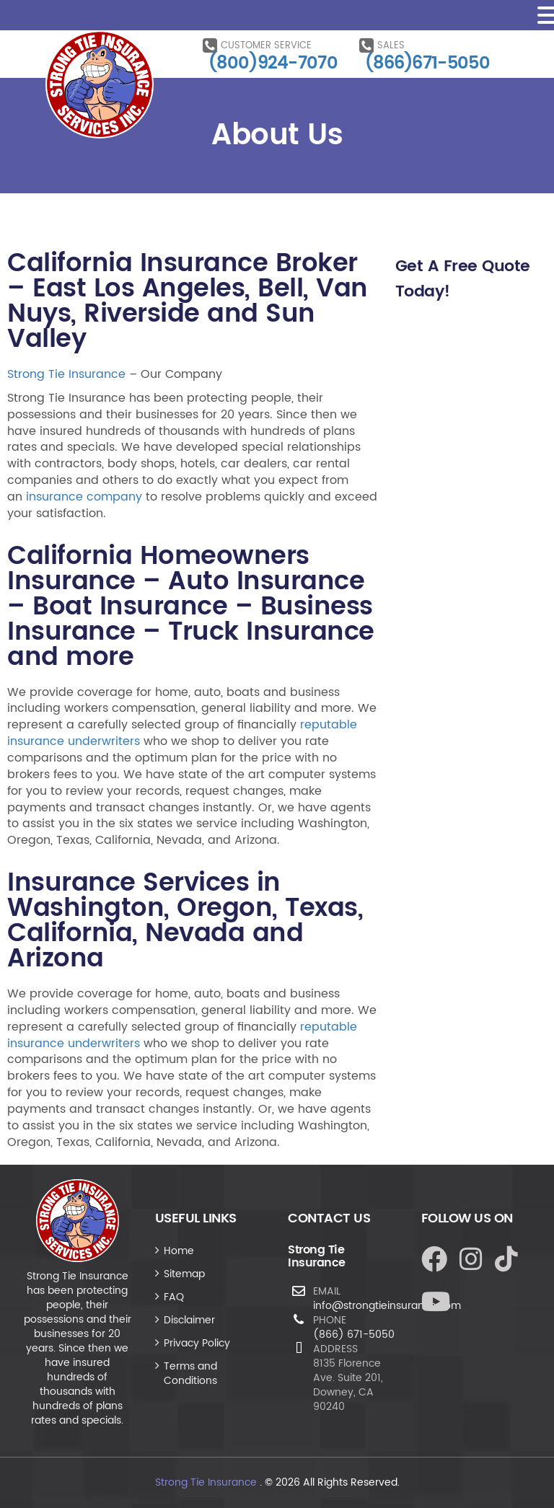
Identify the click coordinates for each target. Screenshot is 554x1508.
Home (179, 1251)
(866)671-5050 (427, 63)
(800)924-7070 (273, 63)
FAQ (174, 1297)
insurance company (84, 497)
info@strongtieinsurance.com (387, 1305)
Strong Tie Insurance (66, 374)
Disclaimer (189, 1320)
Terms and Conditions (190, 1373)
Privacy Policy (197, 1343)
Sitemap (184, 1274)
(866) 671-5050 (354, 1334)
